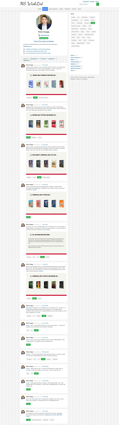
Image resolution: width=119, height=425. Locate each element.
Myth (80, 40)
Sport (78, 37)
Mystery (34, 137)
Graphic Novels (75, 31)
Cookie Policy (91, 77)
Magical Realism (81, 43)
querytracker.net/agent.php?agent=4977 (36, 51)
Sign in (97, 1)
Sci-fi (34, 177)
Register (92, 1)
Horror (39, 137)
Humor (87, 31)
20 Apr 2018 (45, 305)
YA (38, 257)
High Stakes (84, 17)
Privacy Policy (83, 77)
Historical (55, 359)
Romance (29, 97)
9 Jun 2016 (45, 337)
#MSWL (52, 70)
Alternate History (75, 46)
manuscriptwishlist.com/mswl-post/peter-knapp (38, 53)
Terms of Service (74, 77)
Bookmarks (86, 1)
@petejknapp (45, 35)
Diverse (80, 34)
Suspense (50, 316)
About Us (78, 79)
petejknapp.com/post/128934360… (54, 415)
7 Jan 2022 (45, 224)
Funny (88, 37)
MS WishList (31, 3)
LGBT (85, 40)
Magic (82, 31)
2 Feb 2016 (45, 396)
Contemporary (75, 20)
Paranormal (83, 28)
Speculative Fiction (36, 419)
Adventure (92, 17)
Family (73, 37)
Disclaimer (73, 79)
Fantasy (29, 177)
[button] (66, 65)
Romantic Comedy (43, 97)
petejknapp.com (27, 46)
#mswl (38, 312)
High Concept (46, 177)
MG (34, 257)
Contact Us (85, 79)
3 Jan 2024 (45, 65)
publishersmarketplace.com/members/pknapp (38, 49)
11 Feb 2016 (45, 380)
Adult (35, 97)
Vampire (94, 31)
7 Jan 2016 (45, 411)
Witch (88, 43)
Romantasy (79, 23)
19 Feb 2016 (45, 366)
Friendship (74, 40)
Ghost (83, 37)
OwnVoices (91, 40)
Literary (48, 359)
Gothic (73, 43)
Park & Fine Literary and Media (44, 41)
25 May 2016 (45, 352)
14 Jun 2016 (45, 323)
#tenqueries (29, 307)
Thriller (38, 316)
